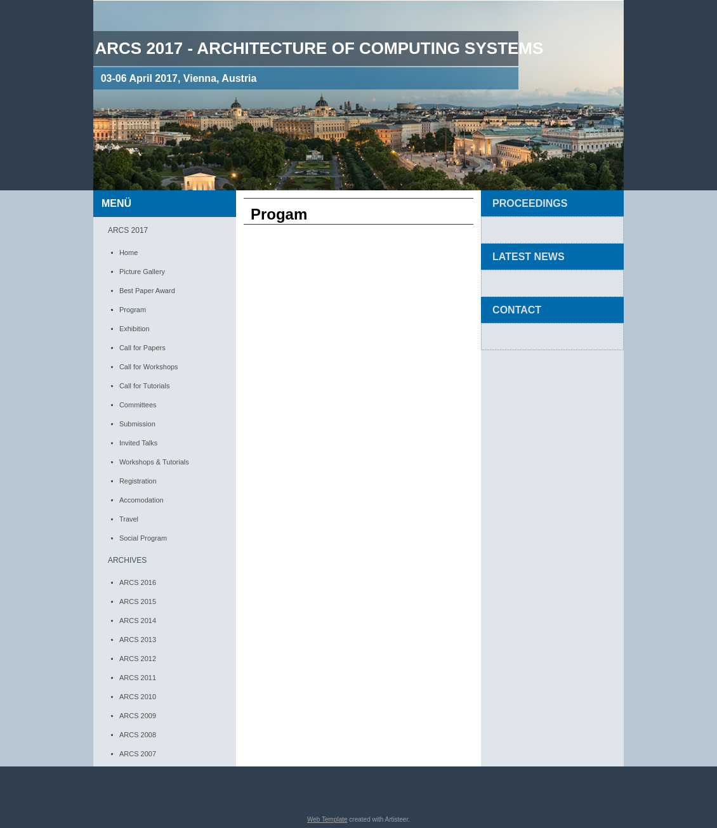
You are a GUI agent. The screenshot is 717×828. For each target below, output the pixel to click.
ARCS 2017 (128, 230)
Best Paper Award (147, 290)
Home (128, 252)
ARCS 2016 (137, 582)
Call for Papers (142, 348)
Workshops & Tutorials (154, 462)
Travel (128, 519)
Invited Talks (138, 443)
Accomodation (141, 500)
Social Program (143, 538)
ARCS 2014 (137, 620)
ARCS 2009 (137, 716)
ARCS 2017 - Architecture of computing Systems (319, 48)
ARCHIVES (127, 560)
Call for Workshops (148, 367)
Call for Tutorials (144, 386)
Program (132, 309)
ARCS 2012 (137, 658)
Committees (138, 405)
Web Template (327, 819)
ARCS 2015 (137, 601)
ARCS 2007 (137, 754)
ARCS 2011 (137, 677)
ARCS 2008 (137, 735)
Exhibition (134, 328)
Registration (138, 481)
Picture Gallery (142, 271)
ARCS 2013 (137, 639)
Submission (137, 424)
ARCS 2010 (137, 696)
